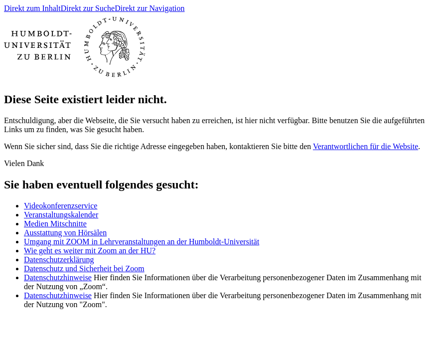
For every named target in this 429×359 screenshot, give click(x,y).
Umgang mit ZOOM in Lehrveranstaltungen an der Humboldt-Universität (141, 241)
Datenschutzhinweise (58, 277)
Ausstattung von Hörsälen (65, 232)
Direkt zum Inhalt (32, 8)
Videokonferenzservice (60, 205)
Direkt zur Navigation (149, 8)
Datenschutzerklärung (59, 259)
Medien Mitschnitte (55, 223)
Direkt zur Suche (88, 8)
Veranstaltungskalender (61, 214)
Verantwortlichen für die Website (365, 146)
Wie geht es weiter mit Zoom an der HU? (89, 250)
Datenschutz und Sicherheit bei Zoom (84, 268)
